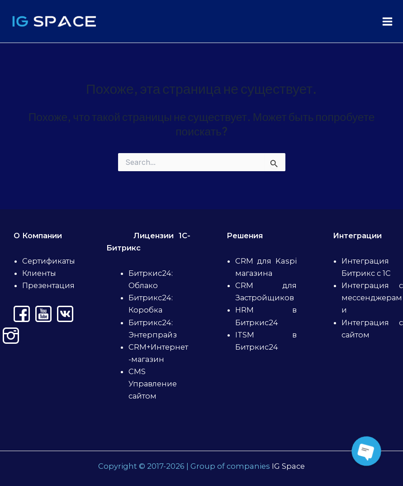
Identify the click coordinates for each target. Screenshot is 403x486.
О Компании (38, 235)
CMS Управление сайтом (152, 383)
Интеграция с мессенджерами (372, 297)
